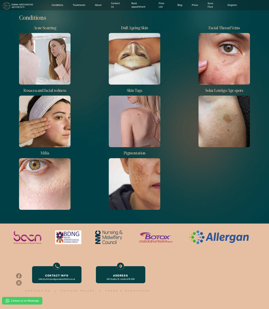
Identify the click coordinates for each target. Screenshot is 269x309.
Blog (179, 5)
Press (195, 5)
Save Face (210, 5)
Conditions (57, 5)
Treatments (79, 5)
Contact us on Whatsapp (22, 301)
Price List (161, 5)
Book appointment (138, 5)
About (98, 5)
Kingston (232, 5)
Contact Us (115, 5)
